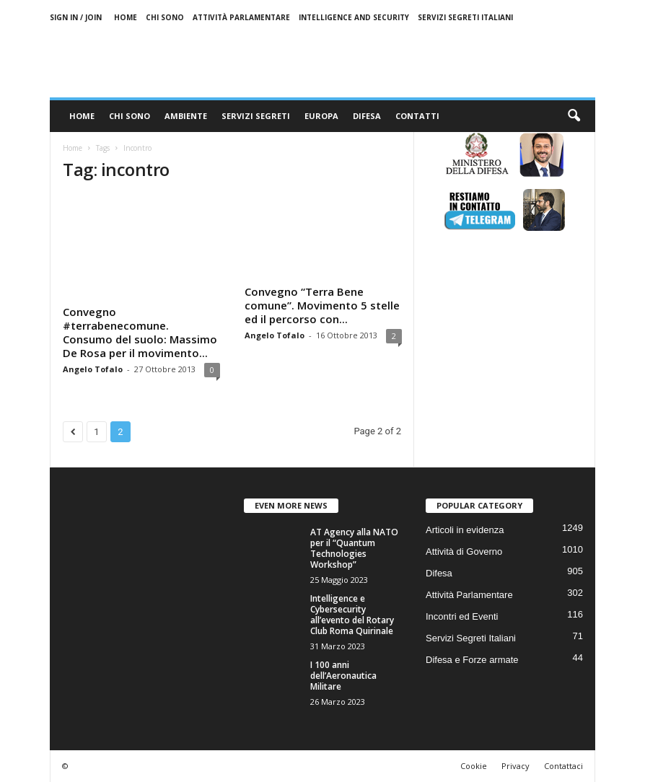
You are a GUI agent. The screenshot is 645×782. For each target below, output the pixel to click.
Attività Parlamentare (241, 17)
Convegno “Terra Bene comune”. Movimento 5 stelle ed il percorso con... (322, 305)
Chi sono (165, 17)
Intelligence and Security (354, 17)
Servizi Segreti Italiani (465, 17)
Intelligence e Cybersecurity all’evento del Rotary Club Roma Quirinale (352, 614)
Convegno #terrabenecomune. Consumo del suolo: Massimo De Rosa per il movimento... (140, 332)
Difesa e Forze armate (472, 659)
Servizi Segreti (255, 115)
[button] (573, 116)
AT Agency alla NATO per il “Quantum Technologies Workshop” (354, 548)
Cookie (473, 765)
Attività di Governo (464, 551)
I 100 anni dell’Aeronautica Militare (343, 676)
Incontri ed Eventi (462, 616)
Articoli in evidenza (465, 529)
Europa (321, 115)
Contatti (417, 115)
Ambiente (185, 115)
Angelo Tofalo (93, 369)
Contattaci (563, 765)
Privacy (515, 765)
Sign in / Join (76, 17)
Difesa (367, 115)
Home (125, 17)
